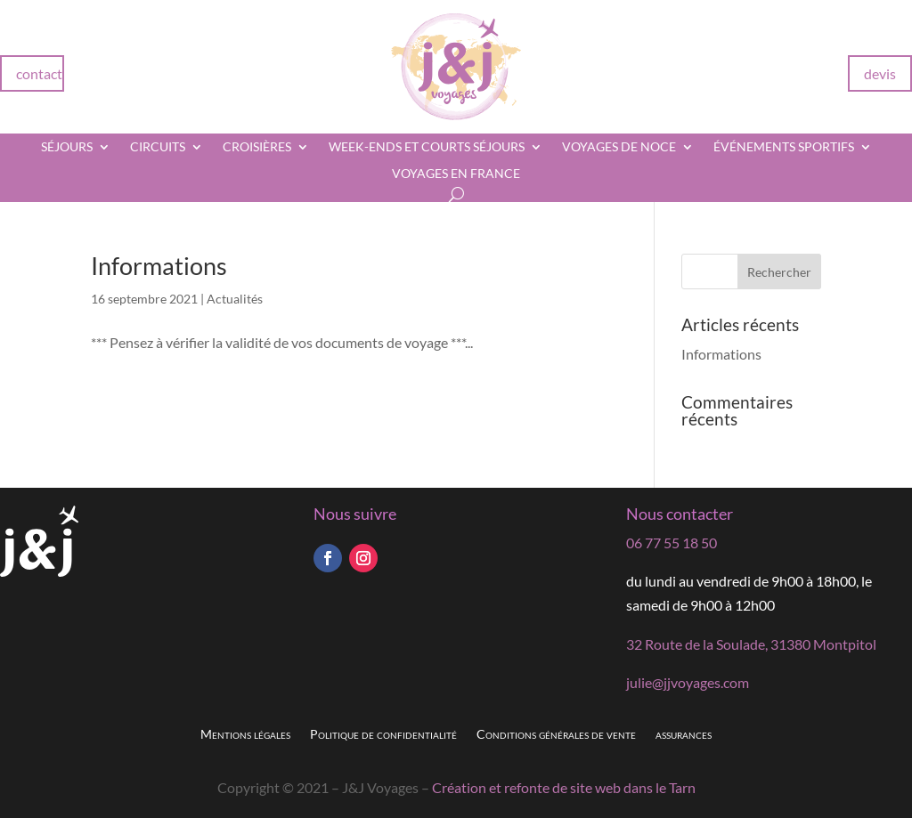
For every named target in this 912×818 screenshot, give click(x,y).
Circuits (157, 147)
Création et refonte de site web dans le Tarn (564, 787)
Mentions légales (245, 734)
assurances (684, 734)
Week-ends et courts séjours (427, 147)
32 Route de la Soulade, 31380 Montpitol (751, 644)
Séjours (67, 147)
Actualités (235, 298)
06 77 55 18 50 (671, 542)
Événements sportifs (783, 147)
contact (39, 73)
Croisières (257, 147)
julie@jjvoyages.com (687, 682)
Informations (159, 265)
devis (880, 73)
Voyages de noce (619, 147)
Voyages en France (456, 174)
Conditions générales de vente (556, 734)
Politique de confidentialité (383, 734)
